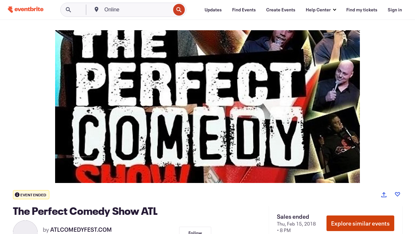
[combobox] (137, 9)
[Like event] (397, 194)
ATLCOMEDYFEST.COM (81, 229)
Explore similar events (360, 223)
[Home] (25, 9)
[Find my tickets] (362, 9)
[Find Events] (244, 9)
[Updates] (213, 9)
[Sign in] (395, 9)
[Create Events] (281, 9)
